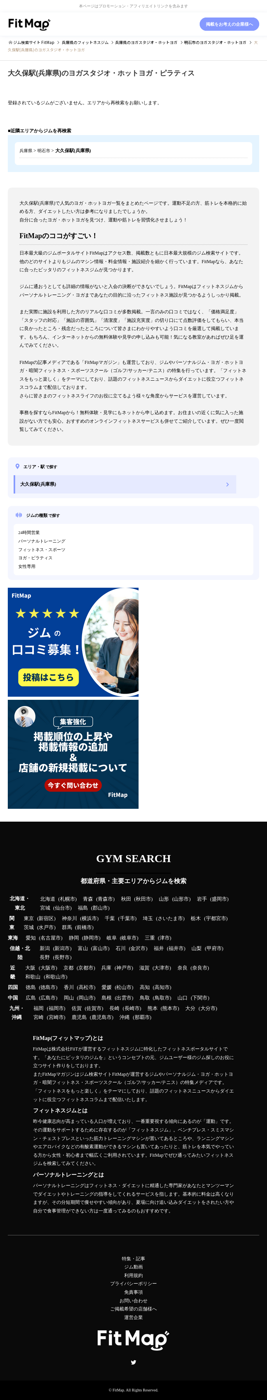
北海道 (47, 899)
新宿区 (46, 918)
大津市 (161, 968)
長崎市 (132, 1008)
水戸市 (46, 927)
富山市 (100, 948)
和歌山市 (56, 977)
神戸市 (124, 968)
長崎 (114, 1008)
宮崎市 (56, 1017)
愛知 (31, 938)
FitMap (118, 1390)
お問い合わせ (133, 1300)
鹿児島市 (101, 1017)
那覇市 (142, 1017)
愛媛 (107, 987)
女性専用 (26, 566)
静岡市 (91, 938)
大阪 (30, 968)
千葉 (110, 918)
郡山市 (100, 908)
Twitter (133, 1362)
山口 (182, 998)
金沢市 (138, 948)
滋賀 (144, 968)
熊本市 (169, 1008)
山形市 (181, 899)
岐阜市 (129, 938)
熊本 (153, 1008)
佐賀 (77, 1008)
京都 (68, 968)
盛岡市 (219, 899)
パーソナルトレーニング (41, 541)
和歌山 (32, 977)
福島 (83, 908)
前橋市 (84, 927)
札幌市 (67, 899)
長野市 (62, 957)
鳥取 (145, 998)
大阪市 (48, 968)
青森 (88, 899)
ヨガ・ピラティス (35, 557)
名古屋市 (50, 938)
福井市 (176, 948)
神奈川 (69, 918)
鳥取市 (162, 998)
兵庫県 (25, 150)
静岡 (74, 938)
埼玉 (148, 918)
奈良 (182, 968)
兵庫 (106, 968)
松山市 (124, 987)
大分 (190, 1008)
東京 (29, 918)
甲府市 (214, 948)
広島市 (48, 998)
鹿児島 (79, 1017)
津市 (165, 938)
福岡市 (56, 1008)
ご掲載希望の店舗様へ (133, 1309)
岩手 (202, 899)
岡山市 (86, 998)
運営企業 (133, 1317)
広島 (31, 998)
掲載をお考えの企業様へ (229, 24)
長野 (45, 957)
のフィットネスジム (85, 42)
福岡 (38, 1008)
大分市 (208, 1008)
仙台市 (62, 908)
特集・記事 (133, 1258)
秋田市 (143, 899)
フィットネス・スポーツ (41, 549)
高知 (145, 987)
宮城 (45, 908)
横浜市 (89, 918)
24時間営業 (29, 532)
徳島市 (48, 987)
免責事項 (133, 1292)
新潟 (45, 948)
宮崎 (38, 1017)
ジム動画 (133, 1267)
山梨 (196, 948)
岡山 (69, 998)
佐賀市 (94, 1008)
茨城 (29, 927)
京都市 (85, 968)
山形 (164, 899)
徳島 (31, 987)
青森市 (105, 899)
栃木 (196, 918)
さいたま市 (170, 918)
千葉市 (127, 918)
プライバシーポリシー (133, 1283)
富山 (83, 948)
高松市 (86, 987)
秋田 (126, 899)
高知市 (162, 987)
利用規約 (133, 1275)
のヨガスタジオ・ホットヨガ (146, 42)
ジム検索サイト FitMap (33, 42)
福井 (159, 948)
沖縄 (124, 1017)
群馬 (67, 927)
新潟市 (62, 948)
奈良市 (199, 968)
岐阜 (112, 938)
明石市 (43, 150)
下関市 (199, 998)
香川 (69, 987)
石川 (121, 948)
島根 (107, 998)
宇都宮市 (216, 918)
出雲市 (124, 998)
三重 (150, 938)
